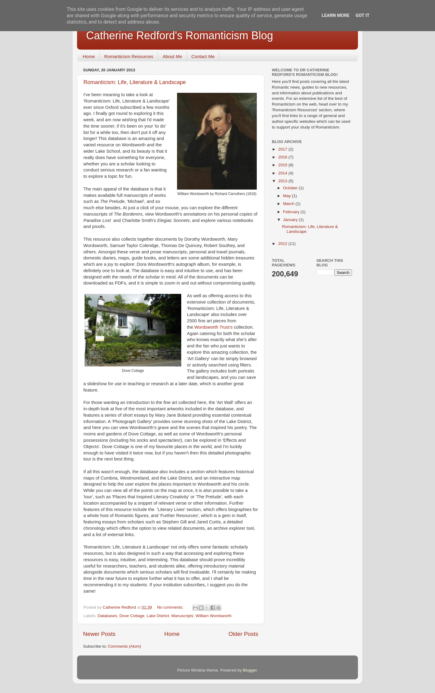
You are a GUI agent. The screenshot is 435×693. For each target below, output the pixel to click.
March (289, 203)
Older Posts (243, 634)
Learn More (336, 15)
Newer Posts (99, 634)
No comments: (171, 607)
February (292, 212)
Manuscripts (182, 615)
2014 (283, 173)
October (291, 188)
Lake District (158, 615)
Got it (362, 15)
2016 (283, 157)
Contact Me (203, 56)
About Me (172, 56)
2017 (283, 149)
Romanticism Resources (128, 56)
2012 (283, 243)
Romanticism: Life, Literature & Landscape (134, 82)
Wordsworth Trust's (214, 327)
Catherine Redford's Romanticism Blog (179, 35)
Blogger (250, 670)
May (287, 196)
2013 (283, 181)
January (291, 219)
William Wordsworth (214, 615)
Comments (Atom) (124, 646)
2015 (283, 165)
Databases (107, 615)
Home (89, 56)
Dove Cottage (131, 615)
